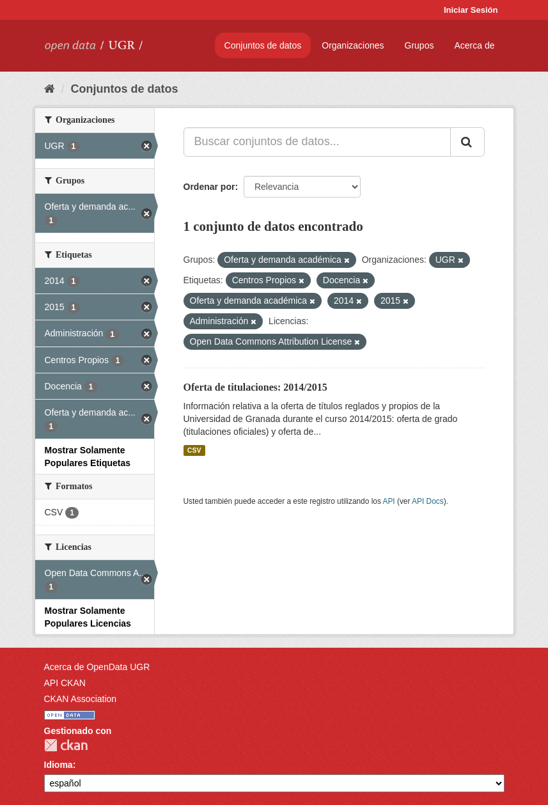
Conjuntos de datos (263, 45)
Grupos (419, 45)
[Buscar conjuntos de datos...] (317, 142)
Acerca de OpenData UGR (97, 667)
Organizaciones (353, 45)
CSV (194, 450)
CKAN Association (80, 699)
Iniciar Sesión (471, 10)
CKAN (66, 745)
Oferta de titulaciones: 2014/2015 (255, 387)
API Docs (428, 501)
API (388, 501)
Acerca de (474, 45)
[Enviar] (467, 142)
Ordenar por (209, 187)
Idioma (58, 765)
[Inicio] (49, 88)
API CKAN (65, 683)
